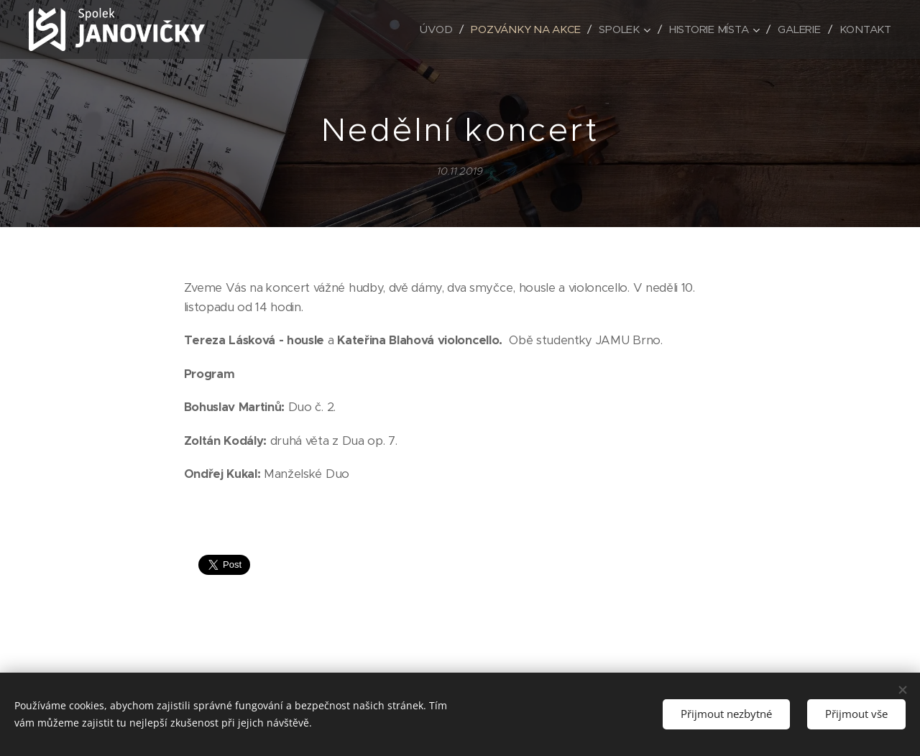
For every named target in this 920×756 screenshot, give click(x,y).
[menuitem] (431, 29)
